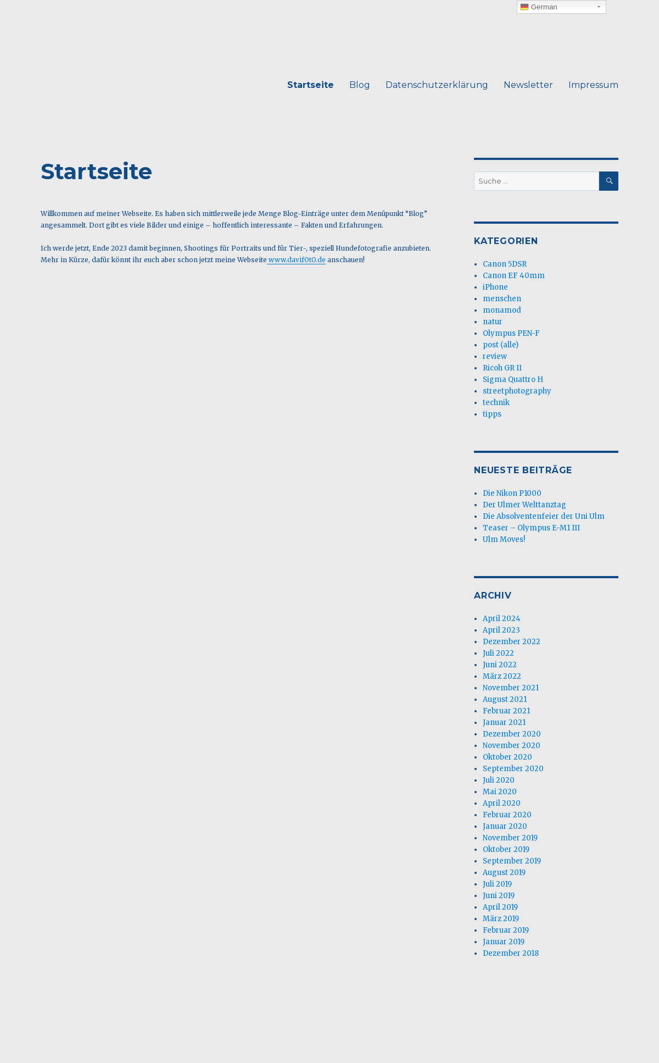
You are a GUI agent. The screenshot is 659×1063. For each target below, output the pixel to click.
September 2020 (513, 768)
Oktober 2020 (507, 757)
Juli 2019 (497, 884)
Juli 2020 (499, 780)
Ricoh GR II (502, 368)
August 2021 (505, 699)
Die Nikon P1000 (512, 493)
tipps (492, 414)
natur (492, 321)
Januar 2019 (503, 941)
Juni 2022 (500, 664)
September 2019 (512, 861)
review (495, 356)
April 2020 (502, 803)
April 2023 (501, 630)
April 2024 (502, 618)
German (538, 7)
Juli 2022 (498, 653)
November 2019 (510, 838)
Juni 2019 (499, 895)
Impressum (593, 85)
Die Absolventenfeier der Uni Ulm (544, 516)
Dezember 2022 (511, 641)
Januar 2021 (504, 722)
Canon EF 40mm (514, 275)
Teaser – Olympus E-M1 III (531, 528)
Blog (359, 85)
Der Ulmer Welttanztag (524, 505)
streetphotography (517, 391)
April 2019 (500, 907)
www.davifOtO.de (296, 260)
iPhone (495, 287)
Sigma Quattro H (513, 379)
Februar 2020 (507, 815)
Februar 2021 (506, 711)
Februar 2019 (506, 930)
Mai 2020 (500, 791)
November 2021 (511, 688)
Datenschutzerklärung (437, 85)
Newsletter (528, 85)
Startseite (310, 85)
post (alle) (500, 345)
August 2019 (504, 872)
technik (496, 402)
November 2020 (511, 745)
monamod (502, 310)
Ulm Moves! (504, 539)
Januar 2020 (505, 826)
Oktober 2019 (506, 849)
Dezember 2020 (512, 734)
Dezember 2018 (511, 953)
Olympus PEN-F (511, 333)
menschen (502, 298)
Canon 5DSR (505, 264)
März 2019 (501, 918)
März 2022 (502, 676)
